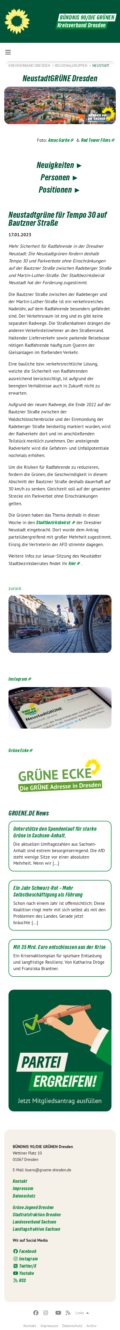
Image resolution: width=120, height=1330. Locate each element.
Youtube (23, 1273)
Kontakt (29, 1325)
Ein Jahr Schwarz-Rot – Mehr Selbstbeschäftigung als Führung (48, 891)
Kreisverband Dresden (30, 65)
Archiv (91, 1325)
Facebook (25, 1251)
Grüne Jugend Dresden (33, 1207)
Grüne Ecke (19, 750)
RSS (19, 1280)
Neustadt (100, 65)
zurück (15, 588)
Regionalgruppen (71, 65)
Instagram (18, 679)
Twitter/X (24, 1266)
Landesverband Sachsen (34, 1222)
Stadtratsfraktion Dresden (37, 1214)
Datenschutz (72, 1325)
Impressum (49, 1325)
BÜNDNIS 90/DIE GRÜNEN (87, 17)
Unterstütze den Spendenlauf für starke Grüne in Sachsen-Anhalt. (55, 832)
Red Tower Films (96, 140)
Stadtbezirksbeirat (53, 522)
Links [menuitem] (80, 1312)
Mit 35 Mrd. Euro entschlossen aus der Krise (59, 947)
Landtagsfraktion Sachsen (36, 1229)
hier (72, 563)
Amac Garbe (59, 140)
